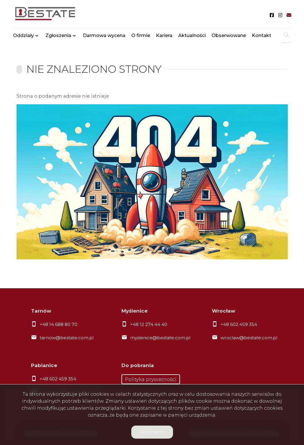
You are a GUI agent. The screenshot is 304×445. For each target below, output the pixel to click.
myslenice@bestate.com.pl (160, 337)
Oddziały (23, 35)
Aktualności (192, 35)
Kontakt (261, 35)
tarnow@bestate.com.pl (67, 337)
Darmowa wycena (104, 35)
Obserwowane (229, 35)
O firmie (140, 35)
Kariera (164, 35)
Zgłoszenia (58, 35)
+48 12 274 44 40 (148, 324)
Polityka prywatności (150, 379)
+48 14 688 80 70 (58, 324)
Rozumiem (152, 432)
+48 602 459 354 (239, 324)
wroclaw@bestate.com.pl (249, 337)
